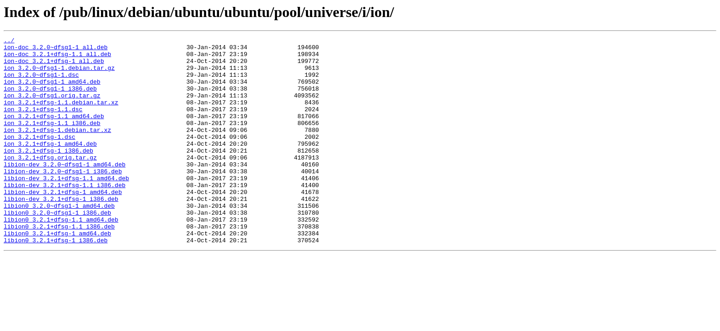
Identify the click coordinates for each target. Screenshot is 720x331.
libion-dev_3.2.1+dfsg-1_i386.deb (61, 232)
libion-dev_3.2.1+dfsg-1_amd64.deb (63, 223)
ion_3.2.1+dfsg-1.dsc (39, 157)
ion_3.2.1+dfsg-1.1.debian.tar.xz (61, 116)
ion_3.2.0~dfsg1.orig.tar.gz (52, 107)
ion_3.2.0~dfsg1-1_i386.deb (50, 99)
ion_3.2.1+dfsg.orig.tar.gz (50, 182)
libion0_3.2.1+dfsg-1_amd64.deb (57, 273)
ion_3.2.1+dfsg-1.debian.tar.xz (57, 149)
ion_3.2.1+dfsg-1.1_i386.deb (52, 141)
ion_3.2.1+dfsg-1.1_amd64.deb (54, 132)
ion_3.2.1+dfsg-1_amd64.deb (50, 165)
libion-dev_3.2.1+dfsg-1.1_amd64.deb (66, 207)
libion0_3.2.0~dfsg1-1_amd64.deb (59, 240)
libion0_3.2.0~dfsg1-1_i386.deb (57, 248)
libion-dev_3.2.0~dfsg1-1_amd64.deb (64, 190)
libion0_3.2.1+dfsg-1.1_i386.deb (59, 265)
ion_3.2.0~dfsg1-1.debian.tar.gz (59, 74)
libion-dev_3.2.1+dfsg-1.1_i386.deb (64, 215)
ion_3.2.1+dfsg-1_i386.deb (48, 174)
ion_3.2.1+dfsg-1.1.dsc (43, 124)
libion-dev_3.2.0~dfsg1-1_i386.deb (63, 198)
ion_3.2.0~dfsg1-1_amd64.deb (52, 91)
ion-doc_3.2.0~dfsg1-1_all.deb (55, 50)
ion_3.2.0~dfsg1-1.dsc (41, 83)
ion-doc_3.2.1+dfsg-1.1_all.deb (57, 58)
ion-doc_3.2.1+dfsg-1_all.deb (54, 66)
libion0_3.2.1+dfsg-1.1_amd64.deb (61, 256)
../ (9, 41)
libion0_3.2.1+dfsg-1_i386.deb (55, 281)
